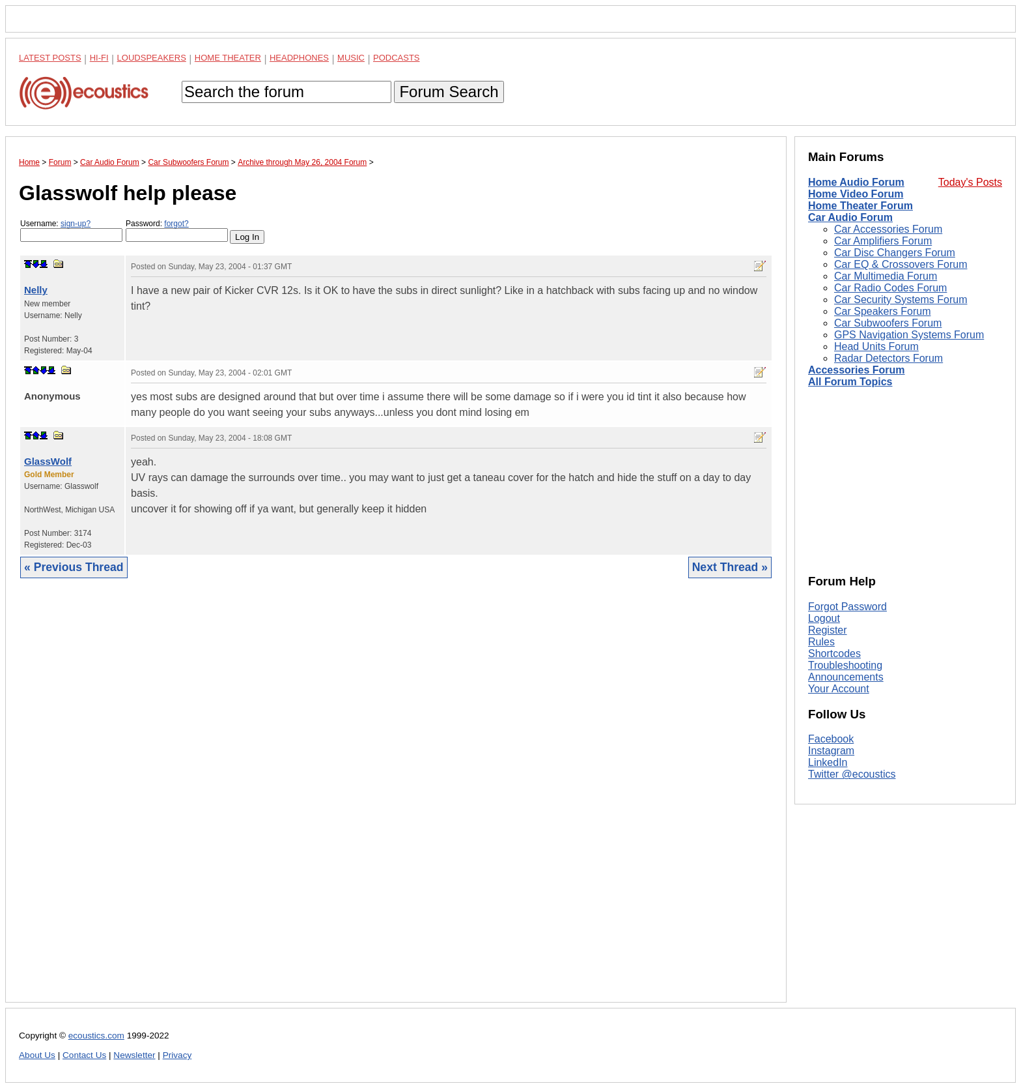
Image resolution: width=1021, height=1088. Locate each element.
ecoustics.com (96, 1035)
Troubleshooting (845, 665)
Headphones (299, 58)
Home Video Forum (855, 193)
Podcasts (396, 58)
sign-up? (76, 223)
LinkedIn (828, 762)
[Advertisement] (396, 800)
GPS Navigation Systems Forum (909, 334)
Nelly (36, 289)
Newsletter (134, 1055)
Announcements (846, 677)
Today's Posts (970, 182)
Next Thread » (730, 567)
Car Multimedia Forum (885, 276)
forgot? (176, 223)
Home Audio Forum (856, 182)
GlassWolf (48, 461)
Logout (824, 618)
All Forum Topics (850, 381)
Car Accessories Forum (888, 229)
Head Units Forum (876, 346)
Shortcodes (834, 653)
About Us (37, 1055)
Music (351, 58)
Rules (821, 641)
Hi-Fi (99, 58)
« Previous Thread (74, 567)
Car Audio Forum (850, 217)
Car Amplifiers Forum (883, 240)
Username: (71, 230)
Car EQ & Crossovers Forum (900, 264)
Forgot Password (847, 606)
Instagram (831, 750)
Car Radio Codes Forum (890, 287)
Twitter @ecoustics (852, 774)
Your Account (838, 688)
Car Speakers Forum (882, 311)
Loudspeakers (151, 58)
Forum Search (448, 91)
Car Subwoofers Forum (888, 323)
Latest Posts (50, 58)
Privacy (177, 1055)
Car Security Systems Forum (900, 299)
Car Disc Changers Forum (894, 252)
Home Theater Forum (860, 205)
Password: (177, 230)
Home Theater (228, 58)
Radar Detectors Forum (888, 358)
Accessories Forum (856, 369)
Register (827, 630)
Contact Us (84, 1055)
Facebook (831, 738)
